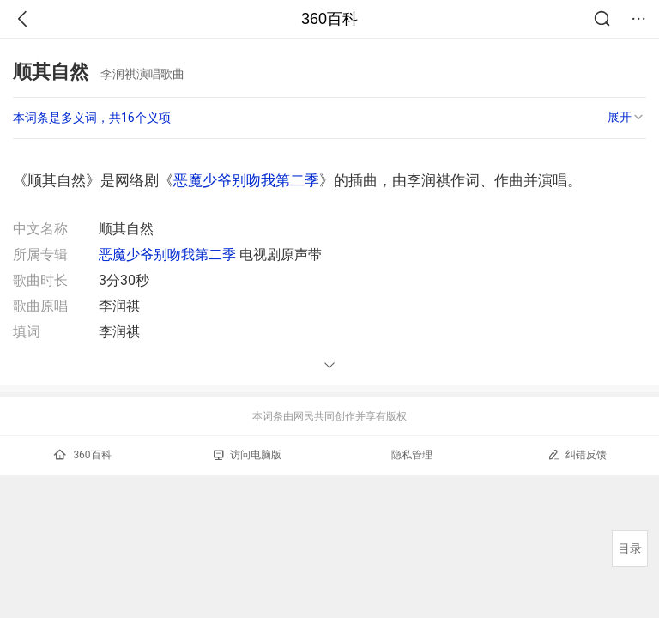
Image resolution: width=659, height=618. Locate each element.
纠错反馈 (577, 454)
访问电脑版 (247, 455)
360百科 (329, 18)
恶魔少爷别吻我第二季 (246, 180)
